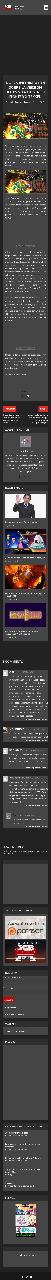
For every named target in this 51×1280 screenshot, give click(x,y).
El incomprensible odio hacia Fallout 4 (23, 1158)
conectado (28, 851)
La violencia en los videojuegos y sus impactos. (22, 1145)
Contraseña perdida (14, 1014)
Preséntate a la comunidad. (21, 1186)
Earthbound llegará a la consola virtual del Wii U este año (22, 632)
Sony (10, 1174)
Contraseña (8, 988)
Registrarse (10, 1007)
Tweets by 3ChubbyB (15, 1031)
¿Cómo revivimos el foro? (17, 1132)
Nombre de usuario (11, 977)
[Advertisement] (25, 42)
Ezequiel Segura (23, 102)
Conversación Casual (17, 1135)
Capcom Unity (19, 374)
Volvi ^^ (9, 1183)
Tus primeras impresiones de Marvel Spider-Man (22, 1170)
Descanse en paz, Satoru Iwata (21, 522)
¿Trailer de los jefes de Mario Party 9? (25, 557)
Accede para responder (37, 719)
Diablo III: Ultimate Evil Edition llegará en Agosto (25, 594)
